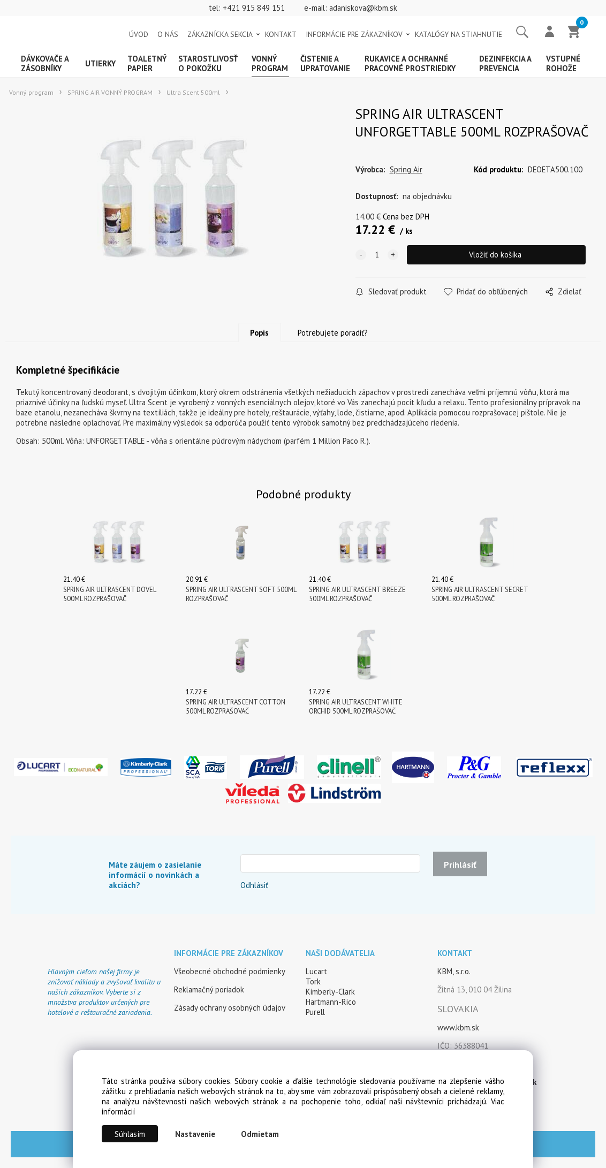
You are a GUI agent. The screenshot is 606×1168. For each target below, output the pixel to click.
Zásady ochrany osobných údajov (229, 1008)
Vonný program (270, 63)
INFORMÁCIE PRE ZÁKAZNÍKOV (354, 34)
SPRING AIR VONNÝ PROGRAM (110, 92)
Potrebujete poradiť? (333, 333)
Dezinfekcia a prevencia (505, 63)
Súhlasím (130, 1134)
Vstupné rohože (563, 63)
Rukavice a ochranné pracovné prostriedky (410, 63)
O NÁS (167, 34)
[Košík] (574, 33)
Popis (259, 333)
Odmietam (260, 1134)
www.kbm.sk (458, 1027)
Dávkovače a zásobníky (45, 63)
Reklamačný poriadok (209, 989)
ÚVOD (138, 34)
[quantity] (377, 254)
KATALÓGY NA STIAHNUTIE (458, 34)
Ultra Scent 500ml (193, 92)
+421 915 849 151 (254, 8)
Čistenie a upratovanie (325, 63)
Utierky (100, 63)
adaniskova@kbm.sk (363, 8)
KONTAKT (281, 34)
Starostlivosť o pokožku (208, 63)
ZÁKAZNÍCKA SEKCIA (220, 34)
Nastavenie (195, 1134)
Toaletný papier (147, 63)
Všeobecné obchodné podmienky (229, 971)
